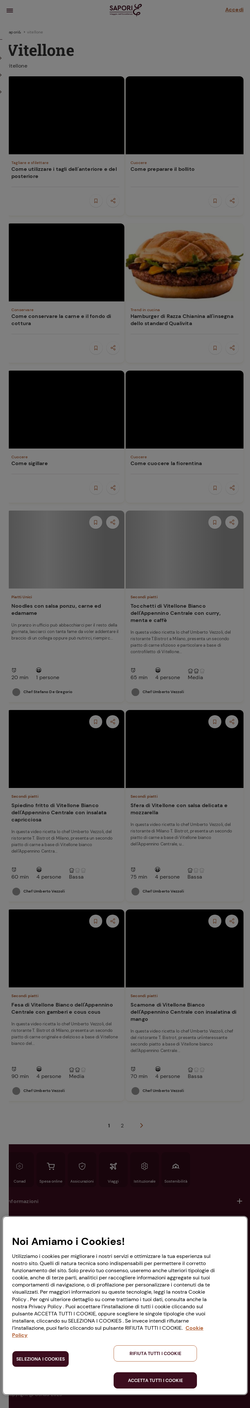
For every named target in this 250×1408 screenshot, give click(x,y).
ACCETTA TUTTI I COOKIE (155, 1380)
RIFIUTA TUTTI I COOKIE (155, 1353)
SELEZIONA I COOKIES (40, 1359)
